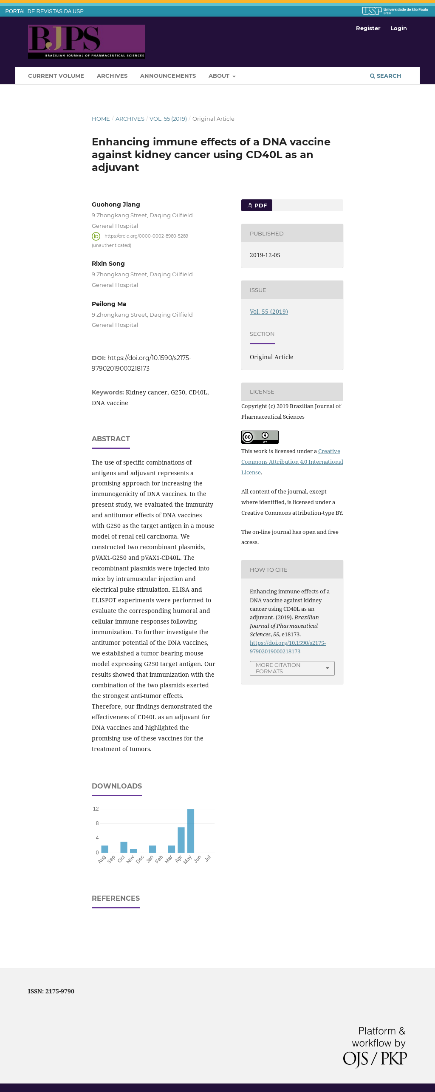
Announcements (168, 75)
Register (368, 28)
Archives (112, 75)
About (220, 75)
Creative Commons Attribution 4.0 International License (292, 461)
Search (385, 75)
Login (398, 28)
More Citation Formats (278, 668)
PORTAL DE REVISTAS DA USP (45, 11)
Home (101, 118)
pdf (260, 205)
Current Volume (56, 75)
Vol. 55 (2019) (168, 118)
